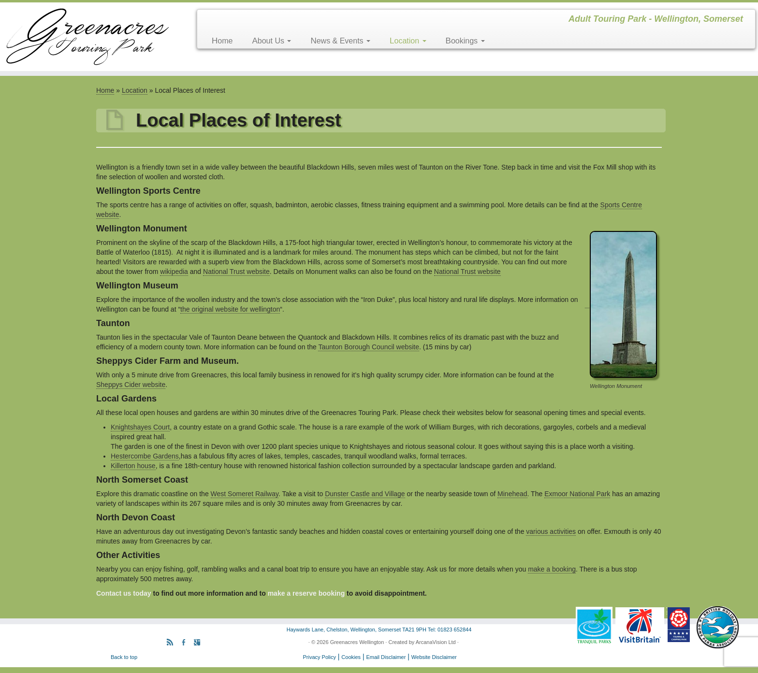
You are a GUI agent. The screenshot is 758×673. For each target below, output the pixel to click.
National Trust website (236, 271)
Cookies (351, 657)
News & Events (340, 40)
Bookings (465, 40)
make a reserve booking (306, 593)
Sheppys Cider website (130, 384)
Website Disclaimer (434, 657)
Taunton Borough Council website (368, 347)
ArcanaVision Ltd (436, 642)
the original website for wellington (230, 309)
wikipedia (174, 271)
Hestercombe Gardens (145, 456)
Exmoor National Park (577, 494)
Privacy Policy (319, 657)
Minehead (512, 494)
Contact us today (123, 593)
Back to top (124, 657)
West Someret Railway (244, 494)
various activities (551, 531)
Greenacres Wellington (357, 642)
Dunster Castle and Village (365, 494)
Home (222, 40)
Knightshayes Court (140, 427)
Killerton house (133, 466)
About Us (271, 40)
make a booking (552, 569)
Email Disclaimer (386, 657)
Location (408, 40)
